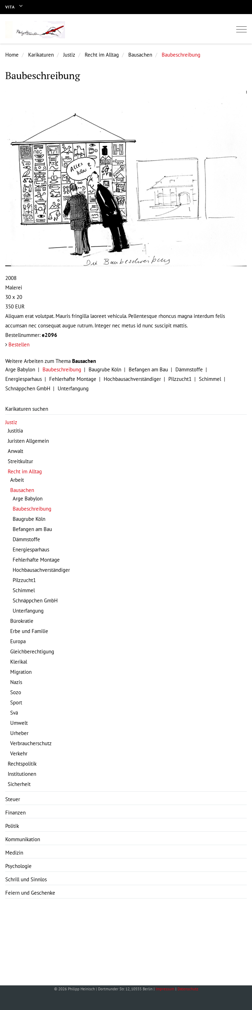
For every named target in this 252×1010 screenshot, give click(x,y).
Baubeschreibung (181, 54)
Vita (10, 6)
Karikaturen (41, 54)
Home (12, 54)
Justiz (69, 54)
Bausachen (140, 54)
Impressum (165, 988)
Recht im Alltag (102, 54)
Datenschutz (187, 988)
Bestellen (19, 344)
